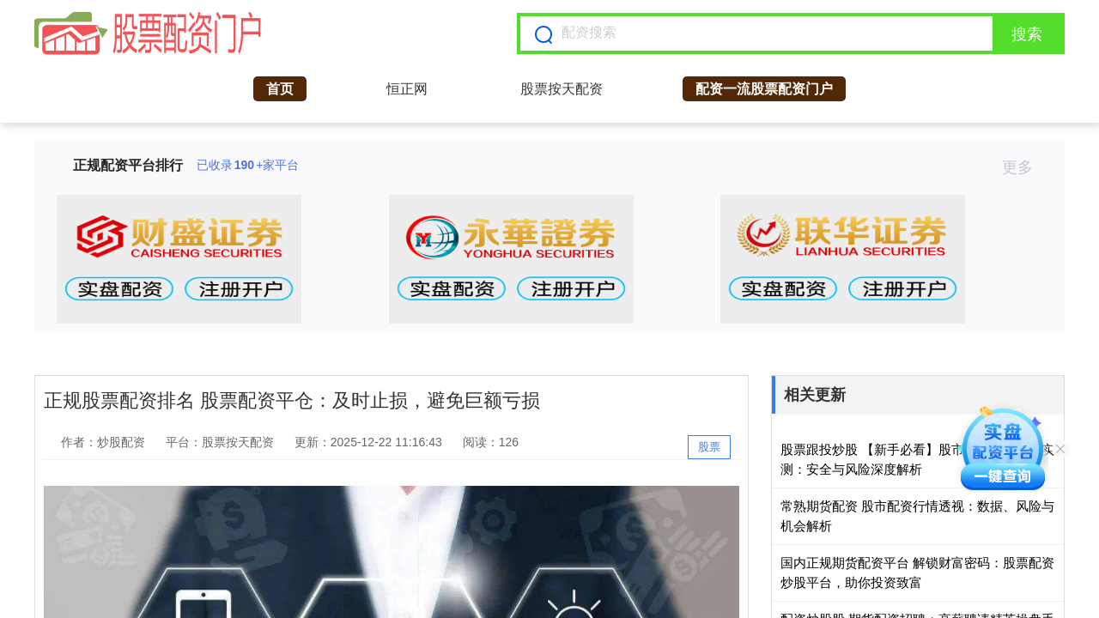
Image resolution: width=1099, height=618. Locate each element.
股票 (709, 446)
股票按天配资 (561, 89)
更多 (1024, 167)
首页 (280, 89)
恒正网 (407, 89)
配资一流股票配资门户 (764, 89)
